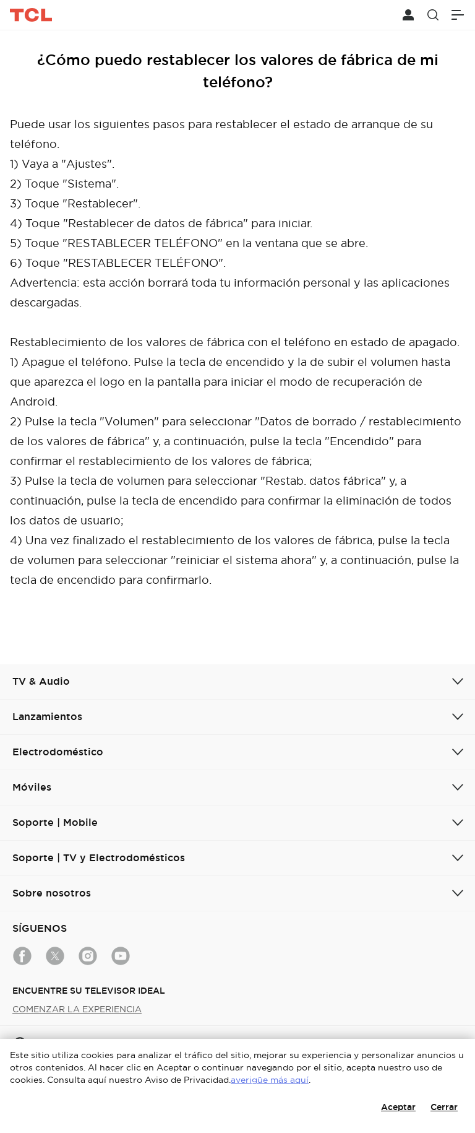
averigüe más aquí (270, 1079)
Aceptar (398, 1107)
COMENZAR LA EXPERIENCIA (77, 1009)
